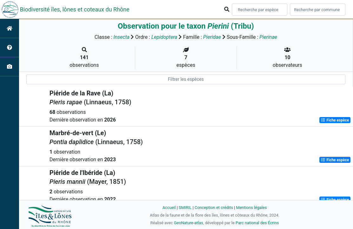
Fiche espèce (335, 120)
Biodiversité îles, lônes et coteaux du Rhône (74, 9)
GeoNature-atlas (188, 222)
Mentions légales (251, 207)
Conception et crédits (214, 207)
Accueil (169, 207)
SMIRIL (185, 207)
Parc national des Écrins (257, 222)
